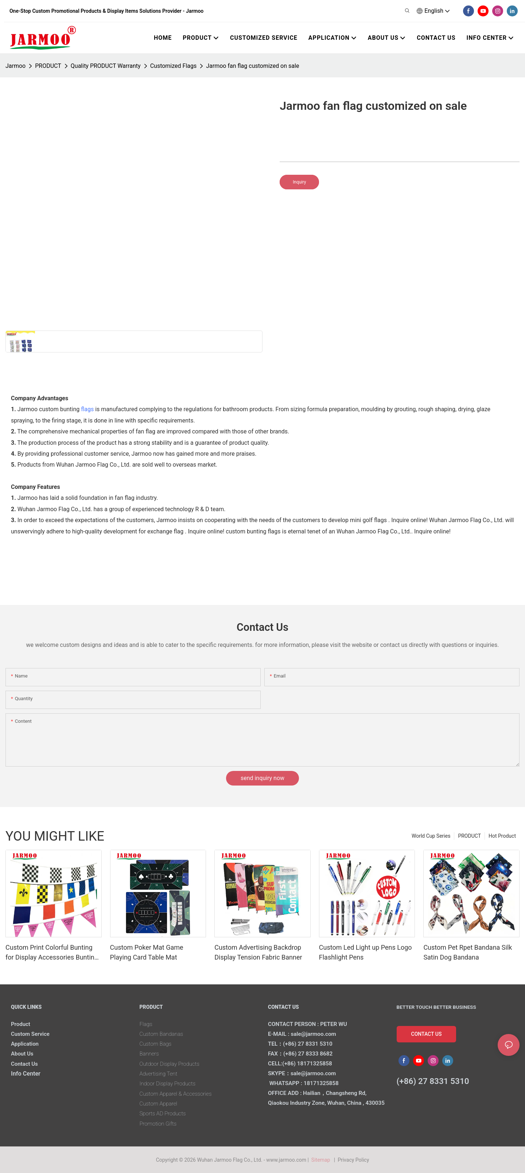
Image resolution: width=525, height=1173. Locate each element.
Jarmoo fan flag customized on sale (252, 65)
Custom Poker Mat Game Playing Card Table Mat (146, 952)
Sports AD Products (165, 1113)
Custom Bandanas (163, 1033)
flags (87, 409)
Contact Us (25, 1063)
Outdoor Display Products (172, 1063)
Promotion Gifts (160, 1123)
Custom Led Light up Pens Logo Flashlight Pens (365, 952)
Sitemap (322, 1160)
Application (26, 1043)
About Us (23, 1053)
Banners (150, 1053)
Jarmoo (15, 65)
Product (21, 1023)
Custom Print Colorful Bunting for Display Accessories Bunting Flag (51, 953)
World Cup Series (431, 836)
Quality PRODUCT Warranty (106, 65)
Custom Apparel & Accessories (179, 1093)
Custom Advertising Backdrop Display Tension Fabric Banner (258, 952)
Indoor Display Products (170, 1083)
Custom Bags (157, 1043)
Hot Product (502, 836)
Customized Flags (173, 65)
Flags (146, 1023)
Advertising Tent (160, 1073)
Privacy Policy (353, 1160)
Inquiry (299, 182)
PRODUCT (48, 65)
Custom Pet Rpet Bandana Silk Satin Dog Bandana (467, 952)
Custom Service (31, 1033)
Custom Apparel (160, 1103)
